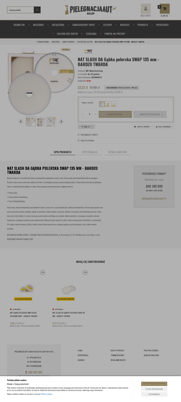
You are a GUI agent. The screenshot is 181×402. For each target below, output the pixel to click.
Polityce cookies (46, 394)
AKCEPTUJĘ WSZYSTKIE (154, 384)
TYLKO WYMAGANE (154, 389)
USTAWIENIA (154, 394)
